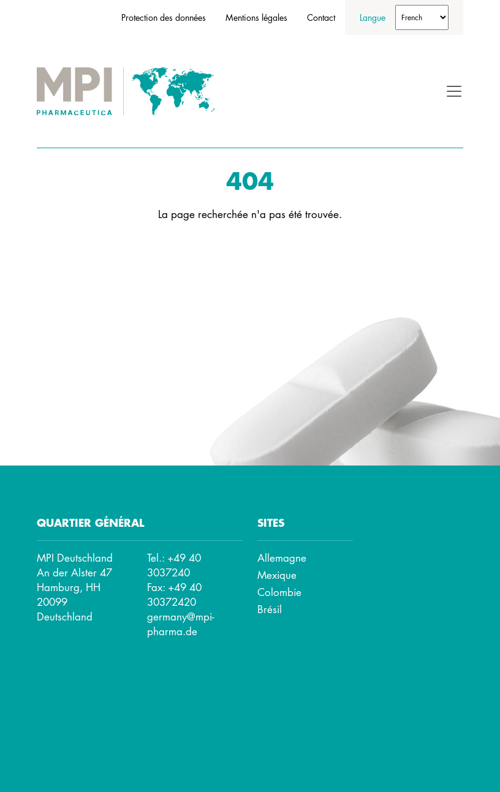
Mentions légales (256, 17)
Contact (321, 17)
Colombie (279, 592)
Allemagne (281, 558)
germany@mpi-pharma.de (180, 623)
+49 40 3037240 (174, 565)
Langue (372, 17)
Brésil (269, 609)
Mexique (277, 575)
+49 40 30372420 (174, 594)
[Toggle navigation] (454, 91)
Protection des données (163, 17)
